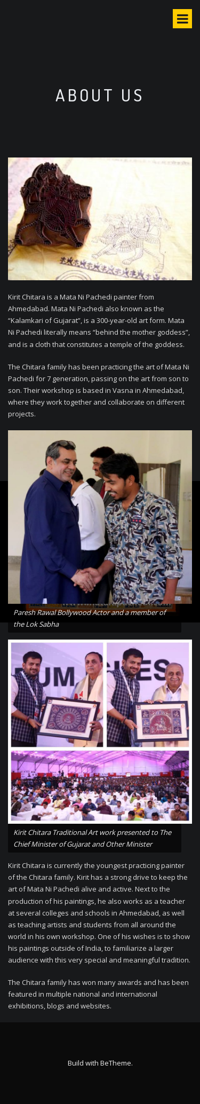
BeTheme (115, 1063)
